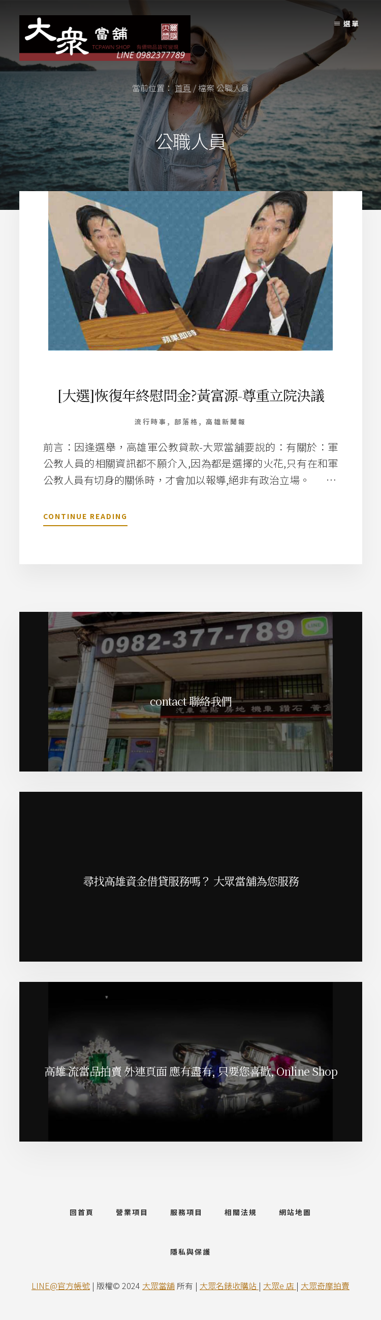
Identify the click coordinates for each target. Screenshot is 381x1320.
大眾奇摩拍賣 (325, 1285)
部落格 (186, 421)
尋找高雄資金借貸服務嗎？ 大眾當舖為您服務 (191, 881)
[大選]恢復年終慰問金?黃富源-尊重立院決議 (190, 395)
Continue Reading (85, 518)
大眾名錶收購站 (229, 1285)
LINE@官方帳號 (60, 1285)
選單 (351, 23)
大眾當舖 (158, 1285)
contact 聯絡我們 (191, 701)
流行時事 (151, 421)
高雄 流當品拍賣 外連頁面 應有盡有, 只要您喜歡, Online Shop (190, 1071)
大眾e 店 (279, 1285)
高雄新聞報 (226, 421)
